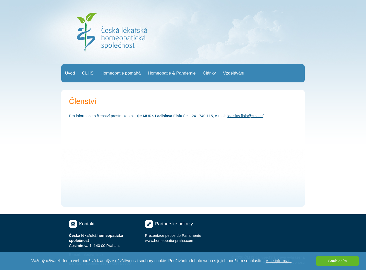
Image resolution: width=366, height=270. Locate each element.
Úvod (70, 73)
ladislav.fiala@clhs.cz (245, 116)
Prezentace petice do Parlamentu (173, 235)
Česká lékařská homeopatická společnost (112, 32)
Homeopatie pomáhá (121, 73)
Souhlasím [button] (337, 261)
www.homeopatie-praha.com (169, 240)
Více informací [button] (278, 261)
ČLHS (88, 73)
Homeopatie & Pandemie (172, 73)
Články (209, 73)
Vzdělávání (233, 73)
